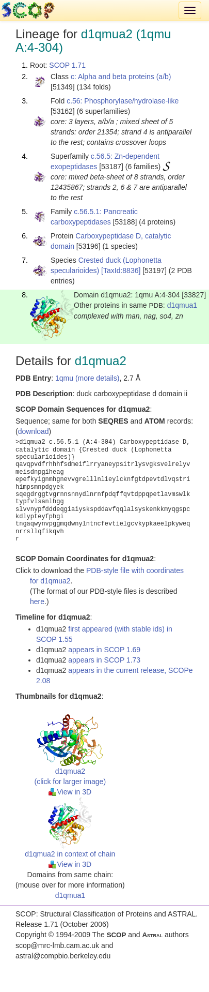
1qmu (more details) (87, 378)
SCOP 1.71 (67, 65)
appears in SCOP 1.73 (104, 660)
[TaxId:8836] (120, 270)
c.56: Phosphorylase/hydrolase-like (123, 101)
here (37, 601)
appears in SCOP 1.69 (104, 649)
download (33, 431)
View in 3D (70, 792)
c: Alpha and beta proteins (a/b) (121, 76)
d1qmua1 (182, 305)
